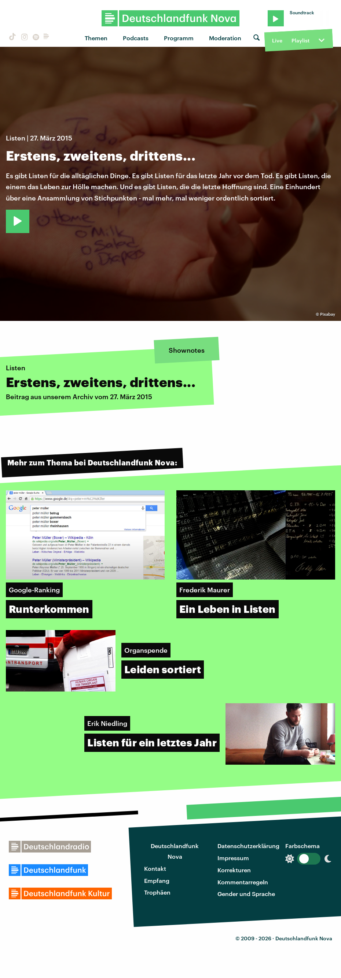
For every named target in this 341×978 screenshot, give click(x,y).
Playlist (300, 40)
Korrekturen (234, 869)
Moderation (225, 37)
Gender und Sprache (246, 893)
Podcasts (135, 37)
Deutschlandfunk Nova (175, 851)
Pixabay (327, 314)
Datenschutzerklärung (248, 845)
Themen (96, 37)
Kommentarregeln (242, 881)
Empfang (156, 880)
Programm (179, 37)
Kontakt (155, 868)
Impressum (233, 857)
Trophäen (157, 892)
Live (277, 40)
